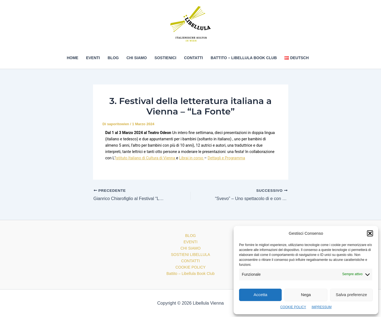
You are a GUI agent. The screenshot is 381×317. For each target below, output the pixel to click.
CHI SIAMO (137, 58)
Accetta (260, 294)
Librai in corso (191, 158)
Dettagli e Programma (226, 158)
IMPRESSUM (322, 307)
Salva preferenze (351, 294)
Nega (306, 294)
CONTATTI (193, 58)
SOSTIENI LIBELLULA (190, 254)
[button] (370, 233)
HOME (72, 58)
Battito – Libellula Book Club (244, 58)
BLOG (113, 58)
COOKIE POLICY (293, 307)
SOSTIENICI (165, 58)
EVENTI (93, 58)
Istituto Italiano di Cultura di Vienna (145, 158)
